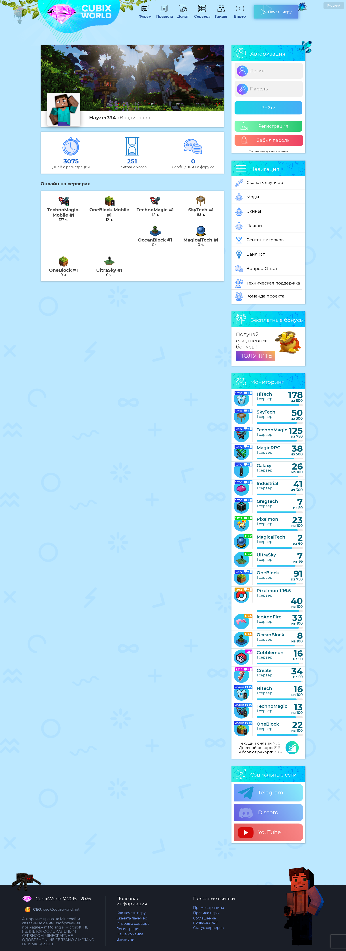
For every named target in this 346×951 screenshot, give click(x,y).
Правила (163, 14)
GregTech (267, 501)
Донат (182, 14)
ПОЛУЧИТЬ (255, 355)
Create (264, 670)
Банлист (250, 254)
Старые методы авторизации (268, 151)
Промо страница (208, 908)
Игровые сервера (133, 923)
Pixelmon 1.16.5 (274, 590)
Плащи (248, 226)
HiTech (264, 394)
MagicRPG (268, 447)
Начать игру (275, 10)
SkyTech (266, 412)
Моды (247, 197)
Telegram (260, 793)
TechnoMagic (272, 429)
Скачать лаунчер (259, 183)
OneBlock (268, 572)
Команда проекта (259, 296)
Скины (248, 211)
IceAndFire (269, 617)
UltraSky (266, 555)
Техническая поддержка (267, 283)
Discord (258, 812)
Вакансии (125, 939)
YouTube (259, 832)
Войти (268, 107)
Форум (144, 14)
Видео (239, 14)
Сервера (201, 14)
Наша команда (130, 934)
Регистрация (264, 126)
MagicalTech (271, 537)
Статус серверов (208, 928)
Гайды (220, 14)
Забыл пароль (265, 140)
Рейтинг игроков (259, 240)
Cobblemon (270, 652)
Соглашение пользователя (206, 920)
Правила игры (206, 913)
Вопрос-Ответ (256, 269)
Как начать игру (131, 913)
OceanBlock (270, 634)
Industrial (267, 483)
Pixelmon (267, 519)
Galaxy (264, 465)
